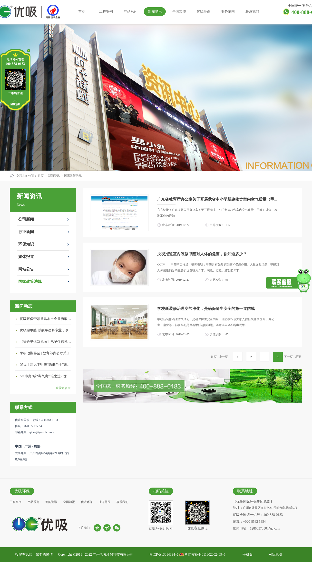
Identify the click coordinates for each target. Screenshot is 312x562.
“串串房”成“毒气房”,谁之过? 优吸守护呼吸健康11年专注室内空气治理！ (46, 376)
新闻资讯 (54, 175)
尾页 (298, 356)
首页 (81, 11)
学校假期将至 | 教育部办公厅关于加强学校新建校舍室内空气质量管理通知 (46, 353)
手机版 (247, 554)
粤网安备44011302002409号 (205, 554)
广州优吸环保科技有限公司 (113, 554)
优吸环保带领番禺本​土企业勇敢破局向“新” (46, 319)
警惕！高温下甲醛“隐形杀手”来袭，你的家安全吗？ (46, 365)
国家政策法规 (73, 175)
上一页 (223, 356)
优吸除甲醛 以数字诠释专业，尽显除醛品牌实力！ (46, 330)
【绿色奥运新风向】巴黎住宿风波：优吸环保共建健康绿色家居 (46, 342)
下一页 (288, 356)
